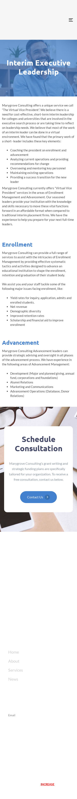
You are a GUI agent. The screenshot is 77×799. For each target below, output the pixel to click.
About (13, 660)
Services (15, 670)
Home (13, 651)
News (13, 679)
